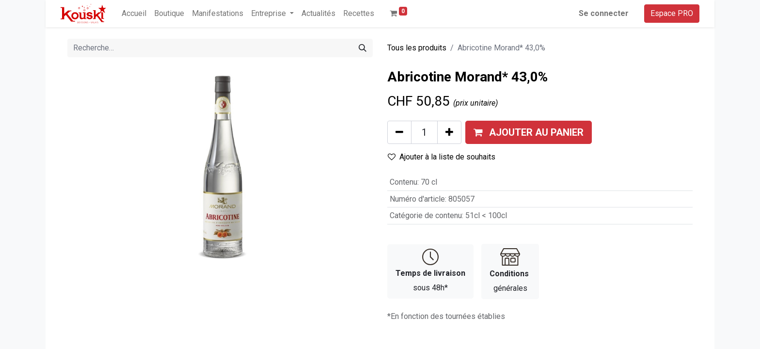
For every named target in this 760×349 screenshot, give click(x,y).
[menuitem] (134, 13)
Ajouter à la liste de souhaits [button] (441, 156)
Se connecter (604, 13)
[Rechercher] (362, 48)
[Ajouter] (449, 132)
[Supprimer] (399, 132)
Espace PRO (671, 13)
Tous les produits (416, 47)
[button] (528, 132)
